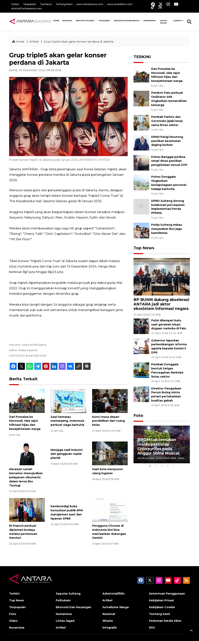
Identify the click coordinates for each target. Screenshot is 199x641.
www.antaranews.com (89, 4)
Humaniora (149, 20)
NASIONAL (67, 20)
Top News (46, 4)
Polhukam (104, 20)
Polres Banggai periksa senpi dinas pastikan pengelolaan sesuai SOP (169, 161)
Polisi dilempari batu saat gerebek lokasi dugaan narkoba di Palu (168, 324)
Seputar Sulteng (85, 20)
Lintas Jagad (163, 21)
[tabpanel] (162, 444)
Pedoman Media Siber (165, 621)
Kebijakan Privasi (161, 600)
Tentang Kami (64, 4)
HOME (56, 20)
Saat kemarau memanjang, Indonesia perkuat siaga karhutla (67, 421)
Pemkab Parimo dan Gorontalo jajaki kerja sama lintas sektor (167, 121)
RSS (152, 627)
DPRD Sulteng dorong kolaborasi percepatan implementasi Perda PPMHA (168, 207)
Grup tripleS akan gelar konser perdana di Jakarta (78, 41)
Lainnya (177, 20)
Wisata (107, 621)
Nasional (108, 614)
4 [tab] (167, 466)
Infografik (109, 627)
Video (13, 621)
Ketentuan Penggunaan (167, 593)
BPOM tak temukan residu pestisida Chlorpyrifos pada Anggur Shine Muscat (158, 446)
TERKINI (142, 56)
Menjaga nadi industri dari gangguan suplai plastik (67, 454)
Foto (138, 415)
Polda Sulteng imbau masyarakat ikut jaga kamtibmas (166, 229)
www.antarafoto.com (119, 4)
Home (18, 41)
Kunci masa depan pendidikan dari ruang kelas (108, 421)
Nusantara (16, 627)
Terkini (15, 4)
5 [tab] (173, 466)
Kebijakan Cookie (162, 607)
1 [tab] (150, 466)
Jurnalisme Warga (115, 607)
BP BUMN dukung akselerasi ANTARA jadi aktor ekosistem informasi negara (161, 304)
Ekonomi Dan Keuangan (126, 20)
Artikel (34, 41)
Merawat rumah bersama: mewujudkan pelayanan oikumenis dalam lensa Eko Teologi (26, 477)
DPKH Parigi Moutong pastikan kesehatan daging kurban (167, 141)
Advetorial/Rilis (113, 593)
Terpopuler (29, 4)
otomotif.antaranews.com (26, 8)
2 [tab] (156, 466)
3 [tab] (162, 466)
